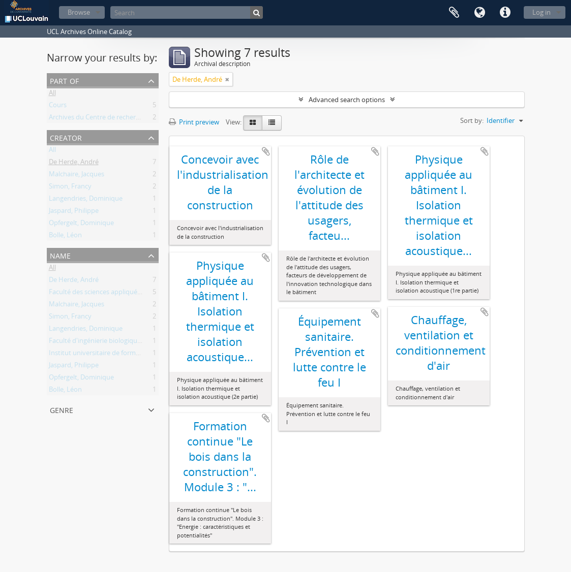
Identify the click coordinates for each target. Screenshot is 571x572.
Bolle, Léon (65, 236)
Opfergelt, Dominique (81, 224)
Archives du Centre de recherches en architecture (123, 118)
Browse (79, 12)
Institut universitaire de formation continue (114, 354)
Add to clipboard (266, 151)
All (52, 94)
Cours (58, 106)
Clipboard (454, 12)
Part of (64, 80)
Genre (61, 409)
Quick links (505, 12)
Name (60, 255)
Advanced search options (347, 99)
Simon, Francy (70, 188)
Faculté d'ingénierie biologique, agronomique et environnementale (149, 342)
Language (479, 12)
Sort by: (472, 120)
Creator (66, 137)
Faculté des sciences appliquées (96, 293)
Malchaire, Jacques (76, 175)
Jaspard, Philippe (74, 212)
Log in (541, 12)
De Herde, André (74, 163)
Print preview (194, 121)
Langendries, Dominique (86, 200)
